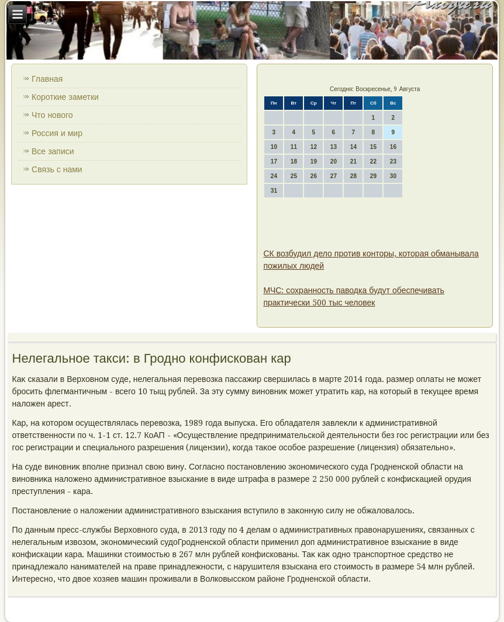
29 (373, 176)
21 (353, 161)
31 (274, 190)
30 (393, 176)
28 (353, 176)
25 (294, 176)
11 (294, 147)
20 (333, 161)
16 (393, 147)
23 (393, 161)
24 (274, 176)
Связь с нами (57, 169)
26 (313, 176)
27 (333, 176)
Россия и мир (57, 133)
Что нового (52, 115)
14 (353, 147)
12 (313, 147)
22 (373, 161)
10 (274, 147)
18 (294, 161)
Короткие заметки (65, 97)
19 (313, 161)
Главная (47, 79)
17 (274, 161)
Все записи (53, 151)
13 (333, 147)
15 (373, 147)
